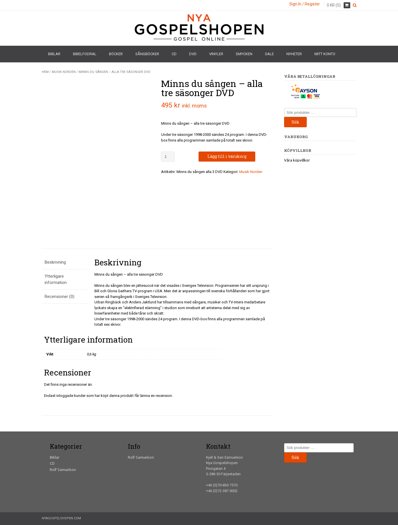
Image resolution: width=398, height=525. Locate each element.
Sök (295, 122)
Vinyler (216, 54)
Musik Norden (64, 72)
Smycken (244, 54)
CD (174, 54)
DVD (193, 54)
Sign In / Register (304, 4)
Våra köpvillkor (297, 160)
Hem (45, 72)
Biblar (54, 54)
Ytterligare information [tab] (56, 279)
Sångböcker (147, 54)
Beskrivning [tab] (55, 262)
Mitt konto (324, 54)
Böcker (116, 54)
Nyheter (294, 54)
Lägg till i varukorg (226, 156)
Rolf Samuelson (63, 470)
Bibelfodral (84, 54)
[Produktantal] (168, 157)
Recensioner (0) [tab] (59, 296)
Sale (269, 54)
